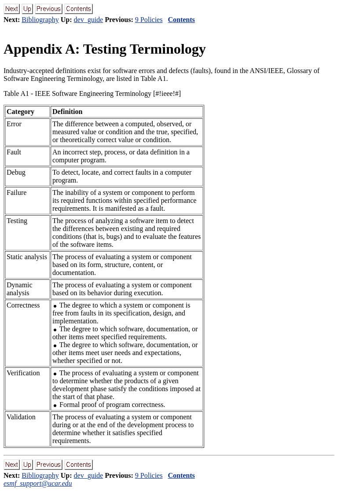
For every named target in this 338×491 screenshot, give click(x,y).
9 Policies (149, 19)
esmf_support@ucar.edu (38, 483)
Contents (181, 19)
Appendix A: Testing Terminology (105, 49)
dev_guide (88, 19)
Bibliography (40, 19)
